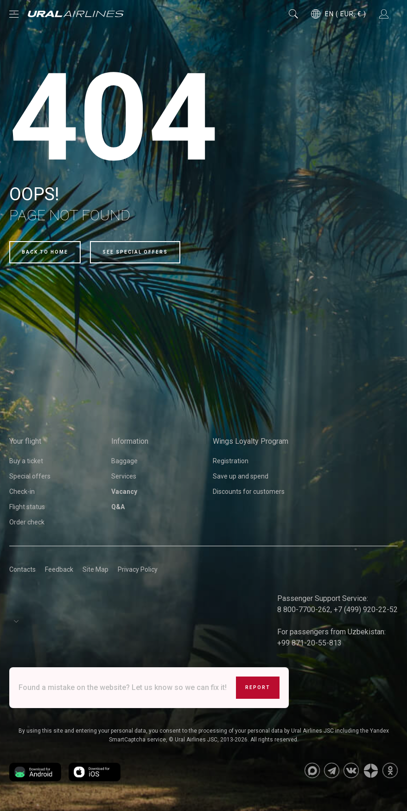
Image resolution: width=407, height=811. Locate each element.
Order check (27, 522)
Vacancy (124, 491)
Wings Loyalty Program (250, 441)
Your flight (25, 441)
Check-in (22, 491)
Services (123, 476)
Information (129, 441)
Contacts (22, 569)
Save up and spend (240, 476)
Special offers (30, 476)
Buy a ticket (26, 461)
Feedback (59, 569)
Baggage (124, 461)
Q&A (118, 507)
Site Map (95, 569)
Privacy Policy (138, 569)
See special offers (135, 252)
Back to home (45, 252)
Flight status (27, 507)
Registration (230, 461)
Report (257, 687)
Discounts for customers (249, 491)
